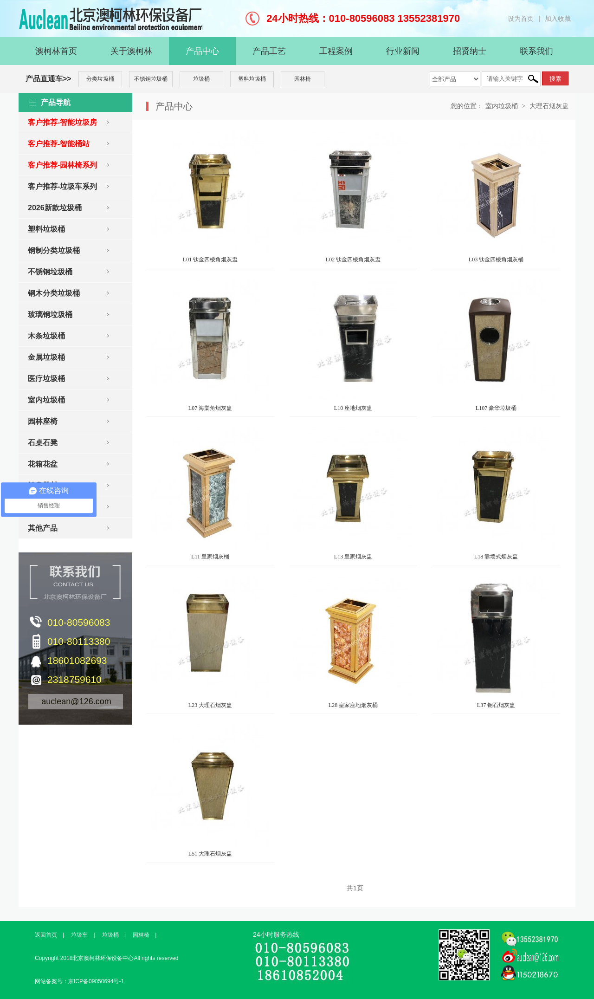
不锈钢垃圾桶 (151, 79)
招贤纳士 (469, 51)
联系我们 (536, 51)
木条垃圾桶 (46, 336)
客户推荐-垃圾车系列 (62, 186)
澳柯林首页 (56, 51)
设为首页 (521, 18)
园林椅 (302, 79)
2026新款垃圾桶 (55, 208)
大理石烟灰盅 (548, 106)
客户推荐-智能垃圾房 (62, 122)
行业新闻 (403, 51)
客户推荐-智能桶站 (59, 144)
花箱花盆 (43, 464)
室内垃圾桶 (46, 400)
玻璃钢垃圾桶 (50, 314)
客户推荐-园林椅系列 (62, 165)
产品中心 (202, 51)
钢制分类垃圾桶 (54, 250)
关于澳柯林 (131, 51)
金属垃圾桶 (46, 357)
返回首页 (46, 935)
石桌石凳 (43, 443)
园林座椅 (43, 421)
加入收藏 (558, 18)
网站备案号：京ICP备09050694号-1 (79, 981)
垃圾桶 (201, 79)
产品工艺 (269, 51)
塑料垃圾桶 (252, 79)
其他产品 (43, 528)
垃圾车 (79, 935)
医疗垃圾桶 (46, 379)
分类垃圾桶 (100, 79)
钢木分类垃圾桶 (54, 293)
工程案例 (336, 51)
